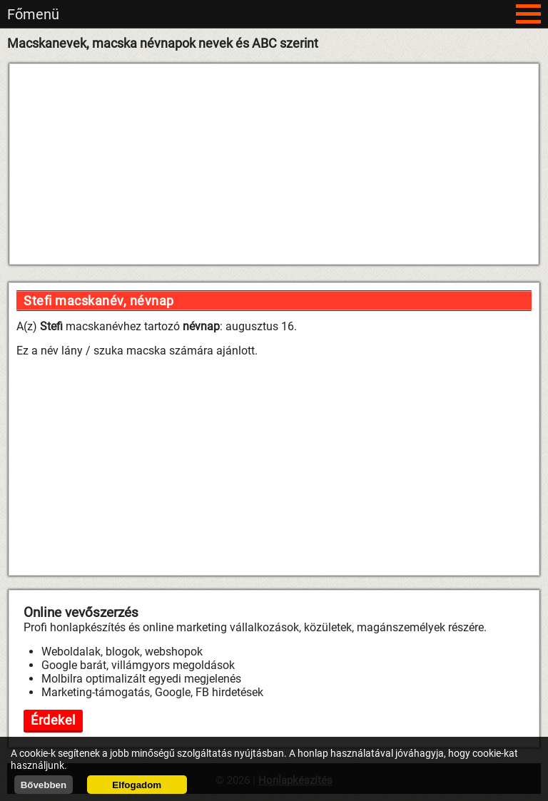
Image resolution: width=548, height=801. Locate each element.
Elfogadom (136, 785)
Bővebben (43, 785)
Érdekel (53, 720)
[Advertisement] (274, 164)
